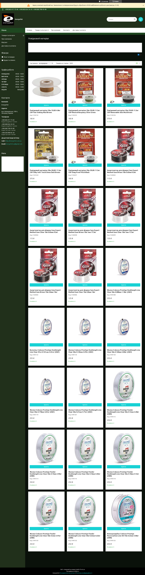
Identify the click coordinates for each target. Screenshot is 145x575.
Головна (29, 30)
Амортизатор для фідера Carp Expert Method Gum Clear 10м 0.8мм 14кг (83, 291)
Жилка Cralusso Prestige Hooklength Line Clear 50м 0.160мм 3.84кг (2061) (123, 351)
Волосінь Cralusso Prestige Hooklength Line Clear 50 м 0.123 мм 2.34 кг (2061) (45, 351)
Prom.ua (82, 569)
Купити (46, 105)
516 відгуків (104, 1)
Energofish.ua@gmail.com (14, 144)
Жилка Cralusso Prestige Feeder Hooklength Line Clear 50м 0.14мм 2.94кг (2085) (46, 474)
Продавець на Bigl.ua (72, 571)
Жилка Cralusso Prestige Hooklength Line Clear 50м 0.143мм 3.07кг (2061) (84, 351)
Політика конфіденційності (84, 573)
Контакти (66, 30)
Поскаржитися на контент (67, 573)
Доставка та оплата (79, 30)
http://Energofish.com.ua (13, 141)
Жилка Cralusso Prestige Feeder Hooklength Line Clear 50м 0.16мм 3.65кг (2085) (84, 474)
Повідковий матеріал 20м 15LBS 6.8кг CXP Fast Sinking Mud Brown (45, 111)
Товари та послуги (41, 30)
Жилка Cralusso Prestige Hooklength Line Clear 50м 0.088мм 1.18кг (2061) (123, 291)
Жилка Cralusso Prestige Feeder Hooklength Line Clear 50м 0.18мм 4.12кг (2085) (123, 474)
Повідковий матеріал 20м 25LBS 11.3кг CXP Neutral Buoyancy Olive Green (84, 111)
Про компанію (55, 30)
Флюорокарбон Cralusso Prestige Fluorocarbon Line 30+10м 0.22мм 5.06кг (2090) (123, 536)
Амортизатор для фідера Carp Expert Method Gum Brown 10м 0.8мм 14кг (45, 291)
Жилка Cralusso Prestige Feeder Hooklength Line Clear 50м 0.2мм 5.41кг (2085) (45, 536)
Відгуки (4, 42)
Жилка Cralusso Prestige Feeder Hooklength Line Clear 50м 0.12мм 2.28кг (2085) (123, 412)
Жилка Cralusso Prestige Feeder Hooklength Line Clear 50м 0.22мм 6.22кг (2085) (84, 536)
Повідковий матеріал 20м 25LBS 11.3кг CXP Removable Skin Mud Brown (123, 111)
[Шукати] (134, 19)
